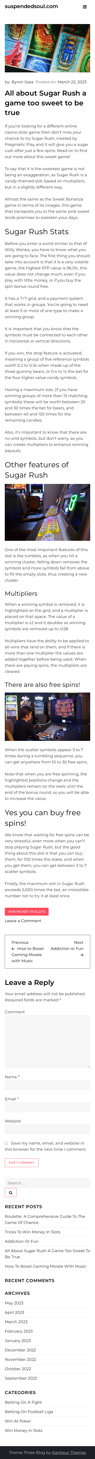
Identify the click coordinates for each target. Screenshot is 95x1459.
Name (12, 1077)
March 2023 (16, 1321)
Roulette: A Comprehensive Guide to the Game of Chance (45, 1219)
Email (12, 1099)
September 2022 (21, 1378)
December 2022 (20, 1350)
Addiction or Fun (21, 1241)
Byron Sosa (23, 82)
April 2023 (14, 1312)
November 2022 (20, 1359)
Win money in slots (26, 911)
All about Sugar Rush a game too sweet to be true (47, 1253)
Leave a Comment (23, 920)
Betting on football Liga (29, 1411)
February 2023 (19, 1331)
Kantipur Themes (69, 1452)
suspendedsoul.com (31, 6)
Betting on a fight (23, 1402)
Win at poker (18, 1421)
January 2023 (18, 1340)
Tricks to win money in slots (32, 1232)
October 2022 (18, 1369)
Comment (15, 1012)
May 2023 (14, 1303)
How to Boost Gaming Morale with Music (46, 1266)
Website (13, 1121)
